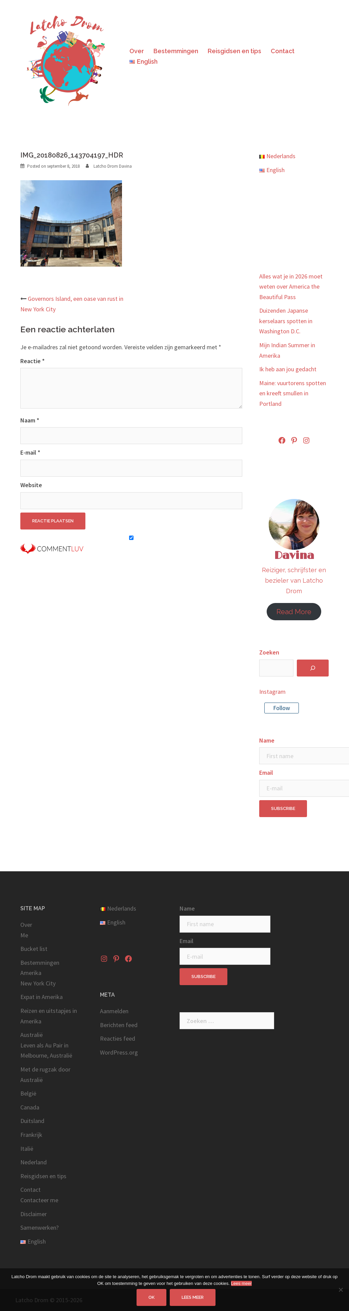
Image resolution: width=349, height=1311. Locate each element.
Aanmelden (114, 1011)
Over (136, 51)
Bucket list (33, 949)
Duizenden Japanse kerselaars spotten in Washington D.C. (285, 321)
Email (266, 772)
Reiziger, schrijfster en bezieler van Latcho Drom (294, 580)
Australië (31, 1035)
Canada (29, 1107)
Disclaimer (33, 1214)
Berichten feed (119, 1025)
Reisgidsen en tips (234, 51)
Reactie (32, 361)
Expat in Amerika (41, 997)
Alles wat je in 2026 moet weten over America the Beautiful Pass (291, 286)
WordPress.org (119, 1052)
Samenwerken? (39, 1227)
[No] (340, 1289)
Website (31, 485)
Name (266, 740)
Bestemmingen (175, 51)
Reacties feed (117, 1038)
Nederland (33, 1162)
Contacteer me (39, 1200)
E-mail (30, 452)
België (28, 1093)
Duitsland (32, 1121)
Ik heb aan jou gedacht (287, 369)
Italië (26, 1148)
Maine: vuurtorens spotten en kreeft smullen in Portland (292, 393)
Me (24, 935)
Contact (282, 51)
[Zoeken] (313, 668)
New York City (38, 983)
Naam (29, 420)
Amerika (30, 973)
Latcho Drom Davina (113, 166)
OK (152, 1297)
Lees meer (241, 1283)
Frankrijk (31, 1135)
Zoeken (269, 652)
